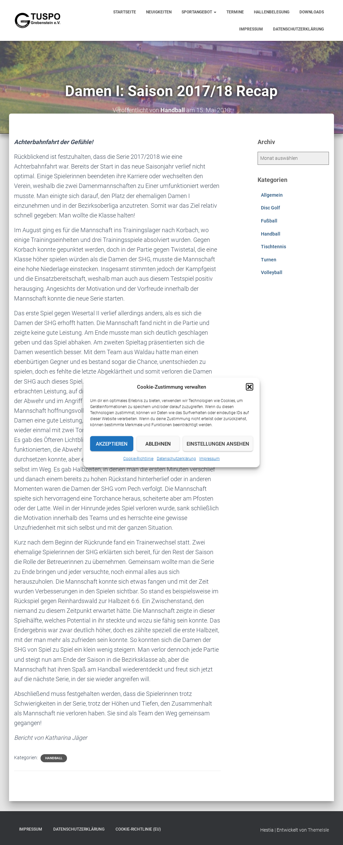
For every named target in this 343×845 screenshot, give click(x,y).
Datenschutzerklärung (176, 458)
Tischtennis (273, 246)
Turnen (268, 259)
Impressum (209, 458)
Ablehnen (158, 444)
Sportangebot (199, 12)
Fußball (269, 220)
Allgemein (272, 195)
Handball (53, 758)
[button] (249, 387)
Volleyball (271, 272)
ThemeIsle (318, 830)
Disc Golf (270, 207)
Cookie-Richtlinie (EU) (138, 829)
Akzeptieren (112, 444)
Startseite (124, 12)
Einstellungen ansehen (218, 444)
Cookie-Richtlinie (138, 458)
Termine (235, 12)
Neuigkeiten (159, 12)
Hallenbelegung (271, 12)
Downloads (311, 12)
